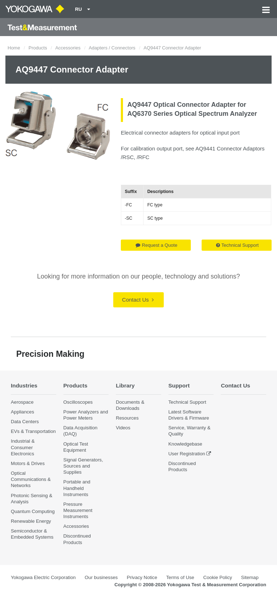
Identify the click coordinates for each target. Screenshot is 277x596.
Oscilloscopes (78, 402)
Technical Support (237, 245)
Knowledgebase (185, 444)
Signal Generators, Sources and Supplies (83, 466)
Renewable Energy (31, 521)
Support (179, 385)
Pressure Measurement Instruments (78, 510)
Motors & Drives (28, 463)
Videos (123, 427)
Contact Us (137, 300)
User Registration (186, 453)
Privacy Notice (142, 577)
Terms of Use (180, 577)
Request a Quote (156, 245)
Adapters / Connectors (112, 48)
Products (37, 48)
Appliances (22, 412)
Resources (127, 418)
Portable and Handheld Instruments (77, 488)
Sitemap (249, 577)
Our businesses (101, 577)
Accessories (67, 48)
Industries (24, 385)
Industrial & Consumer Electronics (23, 447)
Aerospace (22, 402)
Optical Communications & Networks (31, 479)
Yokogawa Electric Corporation (43, 577)
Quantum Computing (33, 511)
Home (14, 48)
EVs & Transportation (33, 431)
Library (125, 385)
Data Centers (25, 421)
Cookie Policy (217, 577)
